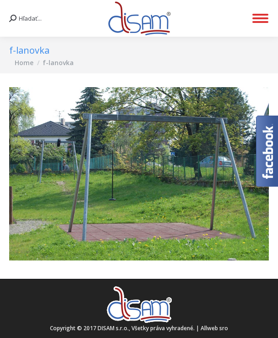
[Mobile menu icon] (260, 18)
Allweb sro (214, 328)
